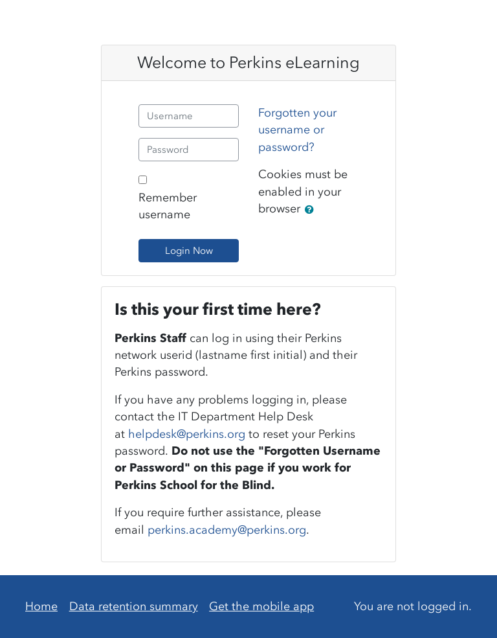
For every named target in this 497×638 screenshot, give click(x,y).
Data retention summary (133, 606)
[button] (312, 210)
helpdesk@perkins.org (186, 434)
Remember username (167, 206)
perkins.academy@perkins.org (227, 530)
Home (41, 606)
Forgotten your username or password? (297, 130)
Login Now (189, 250)
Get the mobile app (261, 606)
